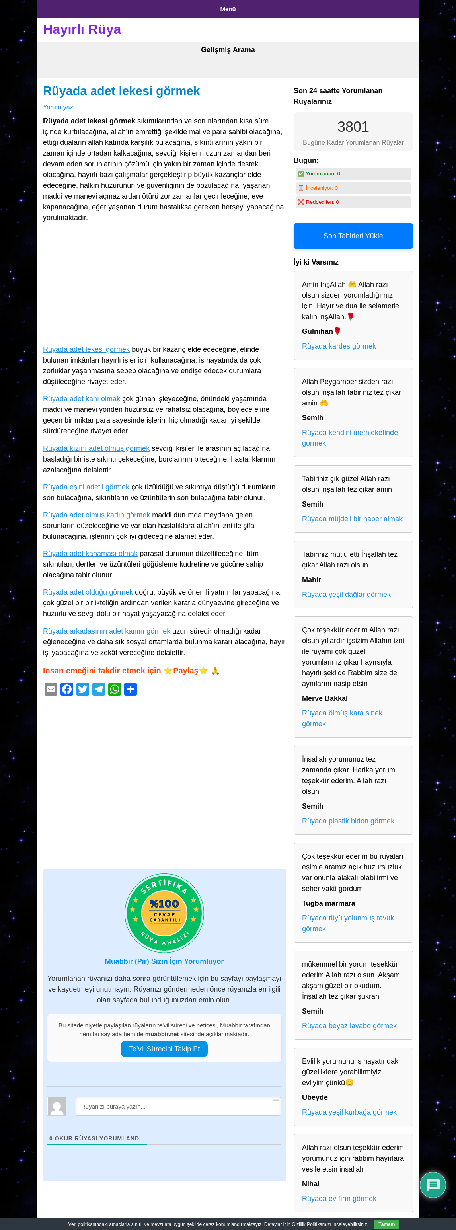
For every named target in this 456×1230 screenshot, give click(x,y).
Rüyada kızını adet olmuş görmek (96, 445)
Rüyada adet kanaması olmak (90, 551)
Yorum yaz (58, 103)
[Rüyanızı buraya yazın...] (178, 1103)
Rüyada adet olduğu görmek (88, 589)
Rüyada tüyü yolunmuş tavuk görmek (348, 920)
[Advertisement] (164, 282)
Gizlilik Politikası (105, 7)
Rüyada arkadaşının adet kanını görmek (106, 628)
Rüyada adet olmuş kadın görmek (96, 512)
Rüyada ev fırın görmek (339, 1196)
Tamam (386, 1224)
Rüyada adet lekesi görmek (121, 88)
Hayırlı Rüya (82, 26)
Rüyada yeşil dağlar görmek (346, 592)
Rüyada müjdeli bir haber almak (352, 516)
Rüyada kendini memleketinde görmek (350, 435)
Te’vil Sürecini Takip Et (164, 1046)
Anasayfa (56, 7)
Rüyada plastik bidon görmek (348, 818)
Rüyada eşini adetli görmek (86, 484)
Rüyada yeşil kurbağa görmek (349, 1109)
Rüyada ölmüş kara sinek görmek (342, 715)
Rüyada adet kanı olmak (81, 396)
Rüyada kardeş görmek (339, 343)
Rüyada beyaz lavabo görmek (349, 1023)
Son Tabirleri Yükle (353, 233)
